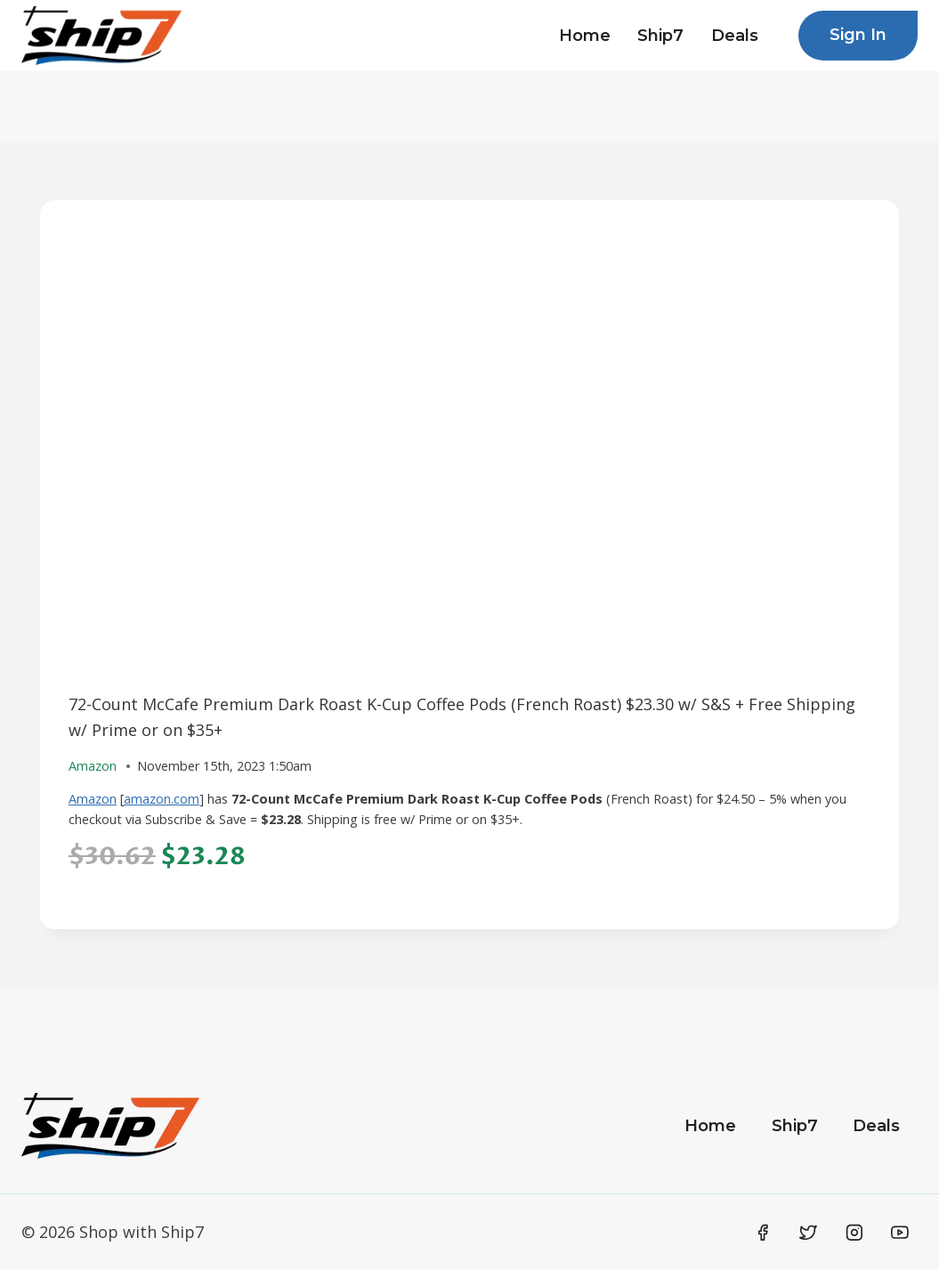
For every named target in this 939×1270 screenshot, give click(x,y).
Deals (734, 35)
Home (585, 35)
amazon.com (161, 798)
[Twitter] (808, 1232)
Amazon (93, 798)
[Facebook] (763, 1232)
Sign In (858, 34)
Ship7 (660, 35)
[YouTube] (900, 1232)
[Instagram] (854, 1232)
